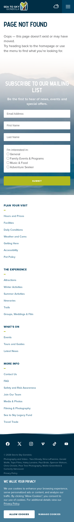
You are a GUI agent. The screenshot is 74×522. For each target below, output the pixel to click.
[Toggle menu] (68, 6)
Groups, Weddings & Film (18, 314)
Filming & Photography (17, 408)
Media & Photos (13, 401)
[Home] (16, 7)
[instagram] (31, 444)
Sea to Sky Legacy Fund (18, 415)
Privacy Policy (10, 473)
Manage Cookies (49, 514)
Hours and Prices (14, 216)
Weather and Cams (15, 236)
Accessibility (11, 250)
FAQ (6, 381)
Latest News (11, 351)
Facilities (9, 222)
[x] (19, 444)
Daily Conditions (13, 229)
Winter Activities (13, 287)
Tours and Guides (14, 344)
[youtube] (65, 444)
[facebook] (8, 444)
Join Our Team (12, 394)
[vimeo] (43, 444)
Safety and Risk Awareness (20, 387)
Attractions (10, 280)
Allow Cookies (19, 514)
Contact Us (10, 374)
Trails (7, 307)
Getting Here (11, 243)
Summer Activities (14, 293)
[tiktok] (54, 444)
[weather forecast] (56, 6)
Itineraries (10, 300)
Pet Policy (9, 257)
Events (8, 337)
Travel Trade (11, 422)
